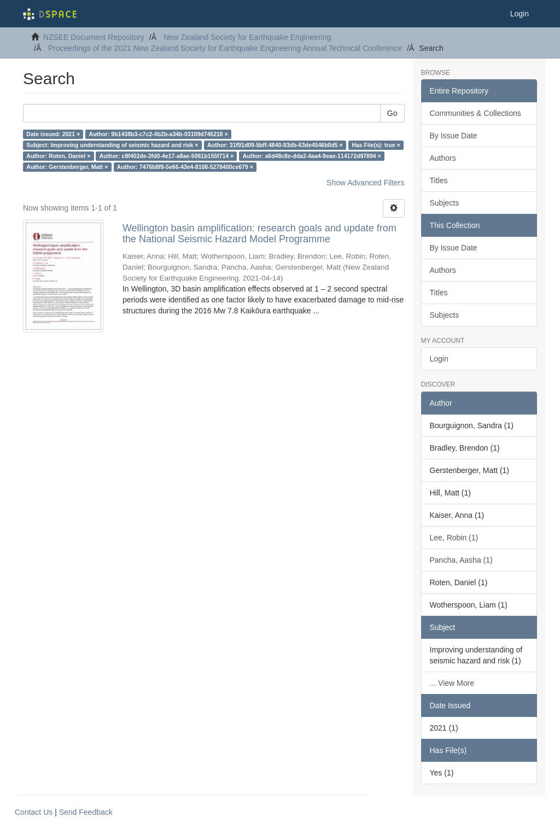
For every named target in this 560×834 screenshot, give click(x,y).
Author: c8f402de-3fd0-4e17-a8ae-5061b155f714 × (167, 156)
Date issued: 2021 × (53, 134)
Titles (439, 180)
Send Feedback (86, 812)
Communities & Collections (475, 113)
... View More (452, 683)
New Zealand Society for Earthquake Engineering (247, 37)
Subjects (444, 203)
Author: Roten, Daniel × (58, 156)
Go (392, 113)
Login (439, 358)
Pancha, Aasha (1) (461, 560)
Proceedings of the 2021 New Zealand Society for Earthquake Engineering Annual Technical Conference (225, 48)
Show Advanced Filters (365, 182)
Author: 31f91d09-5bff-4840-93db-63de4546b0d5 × (275, 145)
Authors (443, 158)
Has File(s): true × (376, 145)
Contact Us (33, 812)
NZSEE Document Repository (93, 37)
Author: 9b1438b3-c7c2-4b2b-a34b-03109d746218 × (158, 134)
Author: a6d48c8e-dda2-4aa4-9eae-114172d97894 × (312, 156)
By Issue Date (453, 135)
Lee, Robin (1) (454, 537)
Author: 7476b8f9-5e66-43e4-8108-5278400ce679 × (185, 167)
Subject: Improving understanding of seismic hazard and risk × (112, 145)
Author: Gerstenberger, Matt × (67, 167)
